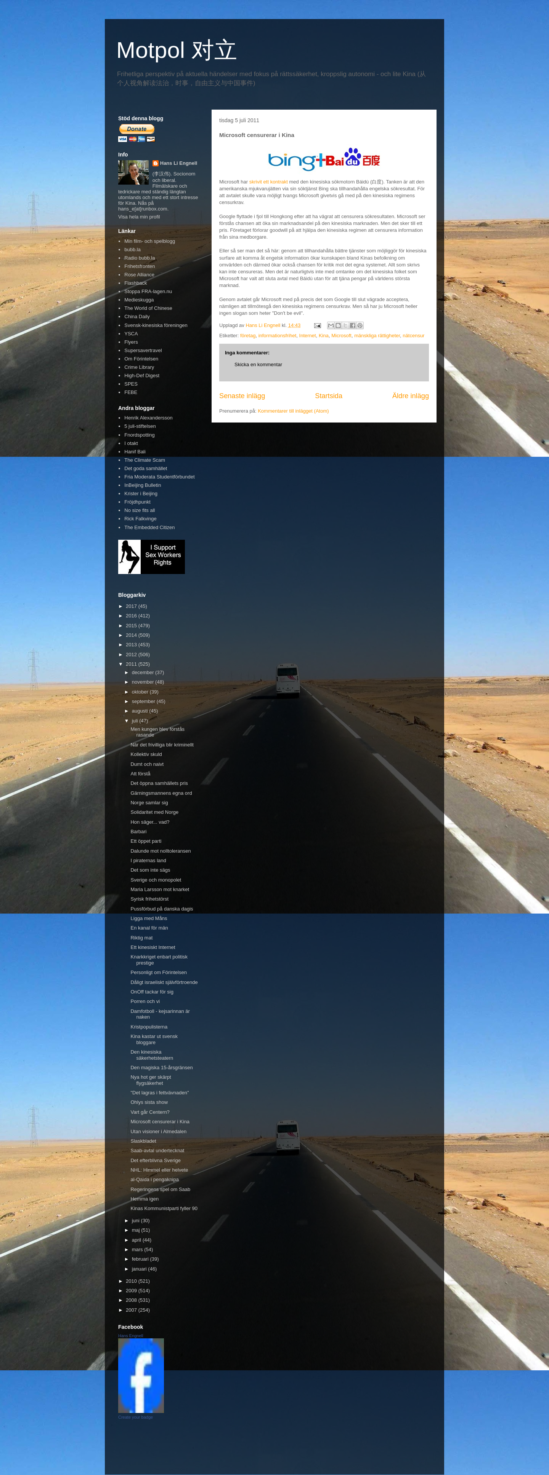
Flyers (131, 342)
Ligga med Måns (148, 918)
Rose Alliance (139, 274)
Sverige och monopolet (155, 880)
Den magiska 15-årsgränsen (161, 1067)
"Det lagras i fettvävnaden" (159, 1092)
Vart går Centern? (149, 1112)
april (137, 1240)
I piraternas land (148, 860)
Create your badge (135, 1417)
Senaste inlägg (242, 396)
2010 (132, 1281)
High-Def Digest (141, 375)
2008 (132, 1300)
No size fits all (139, 510)
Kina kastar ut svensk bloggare (154, 1039)
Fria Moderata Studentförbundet (159, 477)
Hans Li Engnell (178, 163)
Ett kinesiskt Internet (152, 947)
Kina (324, 335)
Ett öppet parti (145, 841)
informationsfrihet (277, 335)
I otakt (131, 443)
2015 (132, 625)
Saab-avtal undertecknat (157, 1150)
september (144, 701)
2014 (132, 635)
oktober (141, 692)
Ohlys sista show (149, 1102)
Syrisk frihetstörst (149, 899)
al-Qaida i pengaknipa (154, 1179)
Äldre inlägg (410, 396)
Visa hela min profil (139, 217)
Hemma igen (144, 1199)
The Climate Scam (144, 460)
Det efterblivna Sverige (155, 1160)
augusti (140, 711)
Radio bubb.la (139, 258)
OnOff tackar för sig (151, 992)
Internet (307, 335)
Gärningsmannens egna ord (161, 793)
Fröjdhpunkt (137, 502)
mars (138, 1249)
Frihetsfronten (139, 266)
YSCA (131, 333)
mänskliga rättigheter (377, 335)
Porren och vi (145, 1001)
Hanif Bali (135, 451)
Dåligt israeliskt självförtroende (163, 982)
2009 (132, 1290)
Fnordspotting (139, 435)
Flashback (135, 283)
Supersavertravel (143, 350)
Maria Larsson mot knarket (159, 889)
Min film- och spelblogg (149, 241)
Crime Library (139, 367)
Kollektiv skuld (146, 754)
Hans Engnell (130, 1335)
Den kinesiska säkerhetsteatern (151, 1055)
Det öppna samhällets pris (159, 783)
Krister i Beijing (140, 493)
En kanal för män (149, 928)
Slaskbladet (143, 1141)
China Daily (136, 316)
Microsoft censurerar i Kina (159, 1121)
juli (136, 721)
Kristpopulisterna (148, 1027)
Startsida (328, 396)
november (143, 682)
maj (136, 1230)
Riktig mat (141, 938)
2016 (132, 616)
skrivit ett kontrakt (268, 182)
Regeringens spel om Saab (160, 1189)
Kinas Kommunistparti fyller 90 (163, 1208)
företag (247, 335)
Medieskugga (139, 300)
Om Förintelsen (141, 359)
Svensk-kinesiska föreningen (155, 325)
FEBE (130, 392)
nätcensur (413, 335)
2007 (132, 1310)
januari (140, 1269)
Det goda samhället (145, 468)
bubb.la (132, 249)
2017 (132, 606)
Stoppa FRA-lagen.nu (148, 291)
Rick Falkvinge (140, 518)
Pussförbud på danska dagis (161, 909)
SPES (131, 384)
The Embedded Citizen (149, 527)
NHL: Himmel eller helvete (159, 1170)
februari (141, 1259)
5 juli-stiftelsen (140, 426)
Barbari (138, 831)
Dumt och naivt (147, 764)
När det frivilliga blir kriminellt (161, 745)
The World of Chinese (148, 308)
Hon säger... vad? (149, 822)
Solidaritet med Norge (154, 812)
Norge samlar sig (149, 802)
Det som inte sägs (150, 870)
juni (136, 1220)
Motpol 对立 (176, 50)
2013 (132, 644)
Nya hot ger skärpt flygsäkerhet (150, 1080)
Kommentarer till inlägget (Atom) (293, 411)
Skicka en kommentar (258, 364)
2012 (132, 654)
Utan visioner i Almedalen (158, 1131)
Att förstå (140, 774)
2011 (132, 664)
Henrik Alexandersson (148, 418)
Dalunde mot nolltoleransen (160, 851)
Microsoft (341, 335)
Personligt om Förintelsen (158, 972)
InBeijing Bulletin (142, 485)
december (143, 672)
